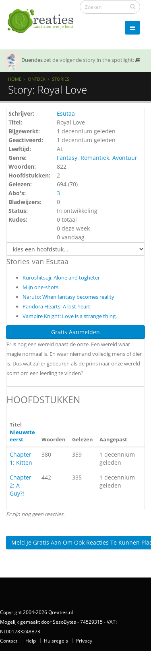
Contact (8, 640)
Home (14, 79)
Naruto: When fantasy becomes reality (68, 296)
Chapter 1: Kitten (21, 458)
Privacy (84, 640)
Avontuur (124, 157)
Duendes (32, 59)
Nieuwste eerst (22, 436)
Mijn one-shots (40, 287)
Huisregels (56, 640)
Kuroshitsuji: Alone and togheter (61, 277)
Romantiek (95, 157)
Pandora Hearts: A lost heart (56, 306)
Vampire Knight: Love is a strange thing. (70, 316)
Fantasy (67, 157)
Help (30, 640)
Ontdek (37, 79)
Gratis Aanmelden (75, 332)
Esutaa (66, 113)
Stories (60, 79)
